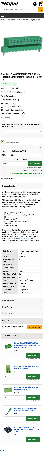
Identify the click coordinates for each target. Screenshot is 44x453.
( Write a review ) (21, 92)
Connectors (11, 20)
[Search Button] (40, 9)
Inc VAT (22, 147)
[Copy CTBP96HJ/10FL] (18, 100)
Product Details (8, 186)
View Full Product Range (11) (13, 113)
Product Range (8, 301)
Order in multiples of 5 (33, 359)
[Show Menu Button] (2, 16)
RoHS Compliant (8, 103)
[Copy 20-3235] (17, 88)
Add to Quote (22, 159)
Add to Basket (35, 164)
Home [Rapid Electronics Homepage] (3, 20)
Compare (5, 117)
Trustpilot (3, 451)
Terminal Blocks (22, 20)
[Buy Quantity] (15, 163)
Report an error (7, 178)
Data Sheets (7, 307)
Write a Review (34, 327)
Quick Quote (7, 313)
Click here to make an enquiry (25, 239)
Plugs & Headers (35, 20)
